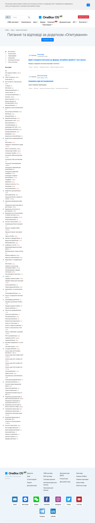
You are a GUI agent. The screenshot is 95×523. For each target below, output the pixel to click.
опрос (31, 67)
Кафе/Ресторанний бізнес (13, 192)
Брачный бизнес (11, 105)
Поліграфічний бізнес (13, 293)
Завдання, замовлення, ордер (14, 145)
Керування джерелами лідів (13, 202)
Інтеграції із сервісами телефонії (11, 172)
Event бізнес (9, 80)
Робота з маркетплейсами (14, 325)
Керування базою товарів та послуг (13, 198)
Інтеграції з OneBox (12, 153)
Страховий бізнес (11, 371)
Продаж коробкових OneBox (13, 303)
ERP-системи (47, 476)
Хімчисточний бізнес (12, 434)
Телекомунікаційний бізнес (14, 380)
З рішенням (11, 58)
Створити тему (48, 40)
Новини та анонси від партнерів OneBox (12, 267)
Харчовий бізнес (11, 432)
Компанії (53, 22)
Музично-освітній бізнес (13, 258)
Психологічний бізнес (12, 314)
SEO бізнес (9, 88)
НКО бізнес (10, 264)
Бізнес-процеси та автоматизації (11, 102)
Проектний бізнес (11, 308)
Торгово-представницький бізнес (13, 385)
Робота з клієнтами (12, 323)
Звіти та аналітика (12, 149)
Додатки (30, 473)
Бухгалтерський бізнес (13, 112)
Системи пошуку (11, 347)
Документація (65, 22)
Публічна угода (81, 485)
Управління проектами (13, 409)
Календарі (10, 186)
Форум (42, 22)
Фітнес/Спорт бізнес (12, 426)
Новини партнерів (82, 479)
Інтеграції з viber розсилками (13, 160)
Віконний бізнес (10, 123)
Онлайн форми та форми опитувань (12, 271)
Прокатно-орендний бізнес (13, 311)
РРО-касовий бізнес (12, 336)
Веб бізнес (9, 114)
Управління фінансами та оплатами (12, 418)
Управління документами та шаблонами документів (14, 398)
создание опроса (44, 67)
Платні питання (12, 62)
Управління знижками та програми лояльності (12, 402)
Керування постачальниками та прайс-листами (14, 214)
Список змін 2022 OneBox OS (13, 364)
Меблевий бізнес (11, 243)
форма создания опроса (57, 67)
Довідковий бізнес (12, 132)
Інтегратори (64, 479)
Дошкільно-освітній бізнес (14, 136)
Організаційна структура (14, 274)
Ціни (35, 22)
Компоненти (26, 22)
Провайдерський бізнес (13, 300)
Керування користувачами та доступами (14, 206)
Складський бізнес (12, 349)
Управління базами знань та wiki (13, 394)
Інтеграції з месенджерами (13, 164)
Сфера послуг (10, 373)
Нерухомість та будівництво (13, 261)
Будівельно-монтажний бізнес (14, 108)
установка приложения (62, 88)
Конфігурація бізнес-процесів (13, 225)
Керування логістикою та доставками (12, 210)
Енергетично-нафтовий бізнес (14, 139)
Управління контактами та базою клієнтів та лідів (14, 406)
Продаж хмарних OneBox (13, 306)
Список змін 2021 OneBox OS (13, 360)
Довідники (10, 134)
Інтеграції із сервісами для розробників (13, 168)
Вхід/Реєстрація (83, 17)
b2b (7, 75)
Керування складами (13, 217)
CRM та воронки (11, 77)
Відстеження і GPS (12, 121)
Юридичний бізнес (11, 439)
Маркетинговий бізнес (13, 241)
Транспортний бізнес (12, 388)
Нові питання (12, 53)
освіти (8, 276)
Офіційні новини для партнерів (14, 282)
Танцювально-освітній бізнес (13, 377)
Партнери (79, 473)
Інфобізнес (9, 182)
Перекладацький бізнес (13, 287)
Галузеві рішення (11, 125)
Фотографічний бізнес (12, 428)
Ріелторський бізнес (12, 319)
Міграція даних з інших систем (14, 252)
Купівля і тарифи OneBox (12, 229)
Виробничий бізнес (12, 118)
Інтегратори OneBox (12, 151)
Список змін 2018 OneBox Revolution (12, 352)
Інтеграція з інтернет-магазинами (11, 176)
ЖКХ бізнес (10, 142)
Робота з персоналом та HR (13, 328)
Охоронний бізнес (11, 285)
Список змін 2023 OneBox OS (13, 368)
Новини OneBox (81, 476)
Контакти (82, 22)
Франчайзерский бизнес (13, 430)
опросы (36, 67)
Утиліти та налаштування (12, 422)
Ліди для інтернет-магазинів (13, 233)
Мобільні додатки (12, 255)
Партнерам (46, 25)
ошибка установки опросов (47, 88)
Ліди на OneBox (11, 236)
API (74, 22)
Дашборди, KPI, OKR (13, 127)
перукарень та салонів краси (13, 290)
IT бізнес (8, 86)
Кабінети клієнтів (12, 184)
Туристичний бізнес (12, 390)
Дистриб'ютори (65, 482)
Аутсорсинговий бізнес (13, 95)
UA (7, 17)
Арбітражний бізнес (12, 90)
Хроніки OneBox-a (11, 437)
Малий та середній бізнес (13, 238)
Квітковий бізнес (11, 195)
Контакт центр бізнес (13, 222)
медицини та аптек (12, 245)
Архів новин (80, 482)
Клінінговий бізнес (11, 219)
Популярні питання (13, 60)
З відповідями (12, 56)
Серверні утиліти (12, 338)
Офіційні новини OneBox (14, 279)
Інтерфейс (10, 180)
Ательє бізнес (10, 92)
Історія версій (31, 479)
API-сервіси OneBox (13, 73)
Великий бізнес (10, 116)
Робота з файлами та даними (14, 333)
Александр (40, 54)
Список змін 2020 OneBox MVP (14, 356)
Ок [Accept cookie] (88, 5)
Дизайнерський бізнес (13, 129)
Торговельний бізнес (12, 382)
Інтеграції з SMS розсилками (13, 156)
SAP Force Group (42, 75)
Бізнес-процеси (12, 99)
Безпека (9, 97)
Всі (6, 71)
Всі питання (11, 51)
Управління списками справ (13, 414)
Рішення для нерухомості (13, 321)
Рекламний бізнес (12, 317)
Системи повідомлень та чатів (14, 343)
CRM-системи (12, 22)
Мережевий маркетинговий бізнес (13, 248)
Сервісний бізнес (11, 340)
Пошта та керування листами (14, 296)
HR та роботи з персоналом (13, 83)
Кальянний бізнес (12, 189)
